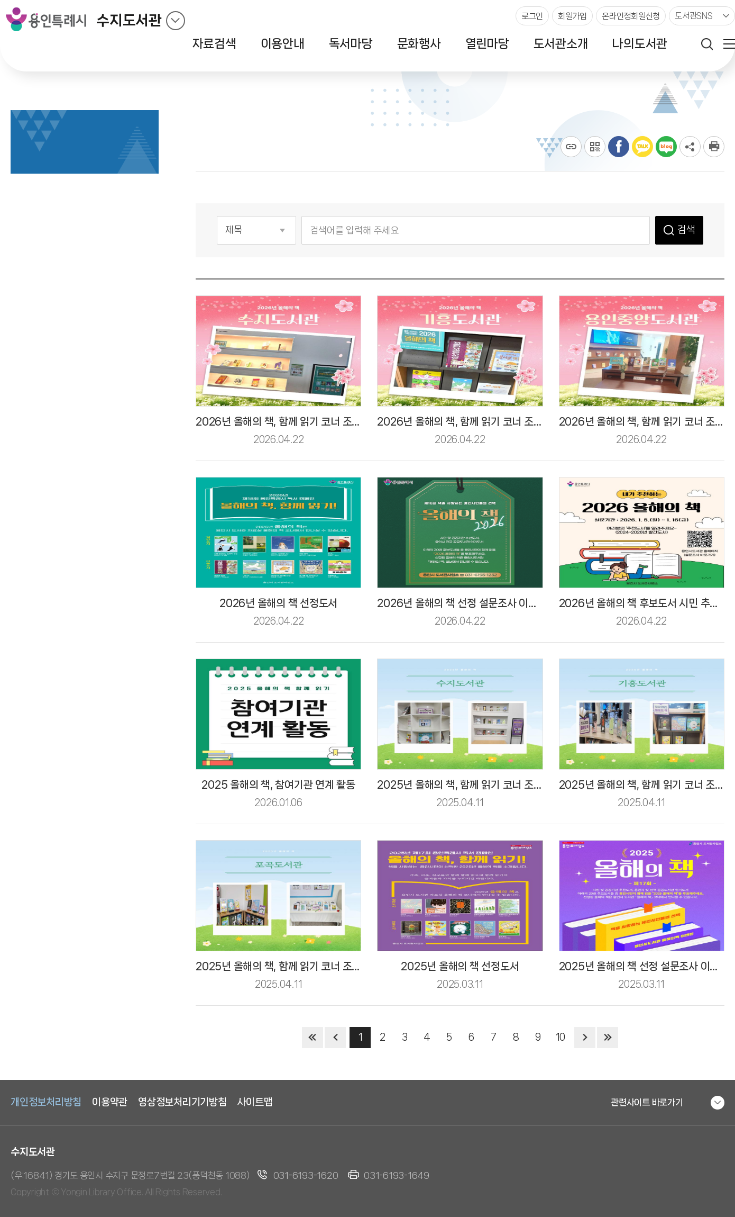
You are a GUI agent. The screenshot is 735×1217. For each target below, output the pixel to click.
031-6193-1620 (305, 1175)
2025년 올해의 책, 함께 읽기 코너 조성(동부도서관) (306, 966)
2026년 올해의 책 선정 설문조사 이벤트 (462, 603)
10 (560, 1037)
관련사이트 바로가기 (647, 1102)
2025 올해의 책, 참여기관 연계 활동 (278, 784)
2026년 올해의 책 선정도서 (278, 603)
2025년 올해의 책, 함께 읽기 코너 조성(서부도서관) (487, 784)
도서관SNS (694, 15)
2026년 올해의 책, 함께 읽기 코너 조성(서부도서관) (306, 421)
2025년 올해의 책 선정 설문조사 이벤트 (644, 966)
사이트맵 (255, 1102)
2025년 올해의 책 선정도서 (460, 966)
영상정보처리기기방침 (182, 1102)
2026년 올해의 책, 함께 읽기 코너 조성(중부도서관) (487, 421)
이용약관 (109, 1102)
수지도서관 (129, 20)
